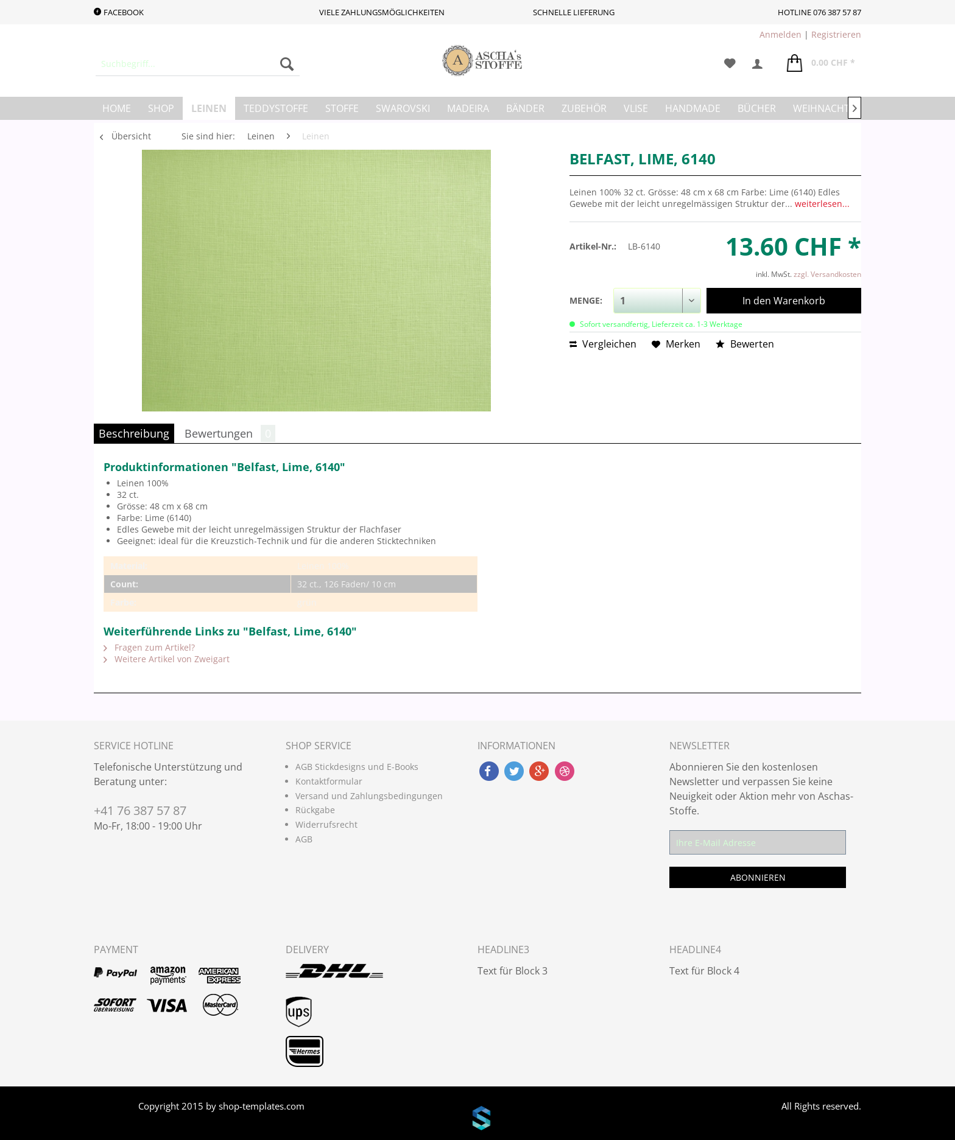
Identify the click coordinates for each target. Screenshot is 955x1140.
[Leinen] (209, 108)
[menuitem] (198, 64)
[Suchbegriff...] (198, 64)
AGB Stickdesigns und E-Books (356, 766)
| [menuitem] (810, 34)
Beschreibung (134, 433)
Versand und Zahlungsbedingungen (369, 796)
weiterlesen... (822, 203)
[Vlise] (636, 108)
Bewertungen (230, 433)
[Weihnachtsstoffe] (840, 108)
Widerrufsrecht (326, 824)
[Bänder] (525, 108)
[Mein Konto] (761, 64)
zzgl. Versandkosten (827, 274)
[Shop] (161, 108)
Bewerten (745, 344)
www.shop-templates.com (477, 1120)
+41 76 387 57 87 (140, 810)
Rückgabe (315, 810)
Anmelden (780, 34)
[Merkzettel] (730, 64)
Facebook (119, 12)
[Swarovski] (403, 108)
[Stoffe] (342, 108)
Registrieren (836, 34)
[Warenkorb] (821, 64)
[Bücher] (756, 108)
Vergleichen (602, 344)
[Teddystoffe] (276, 108)
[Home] (116, 108)
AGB (303, 839)
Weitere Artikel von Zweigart (167, 659)
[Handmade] (693, 108)
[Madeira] (468, 108)
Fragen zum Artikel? (149, 647)
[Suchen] (287, 64)
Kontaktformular (328, 781)
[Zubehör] (584, 108)
